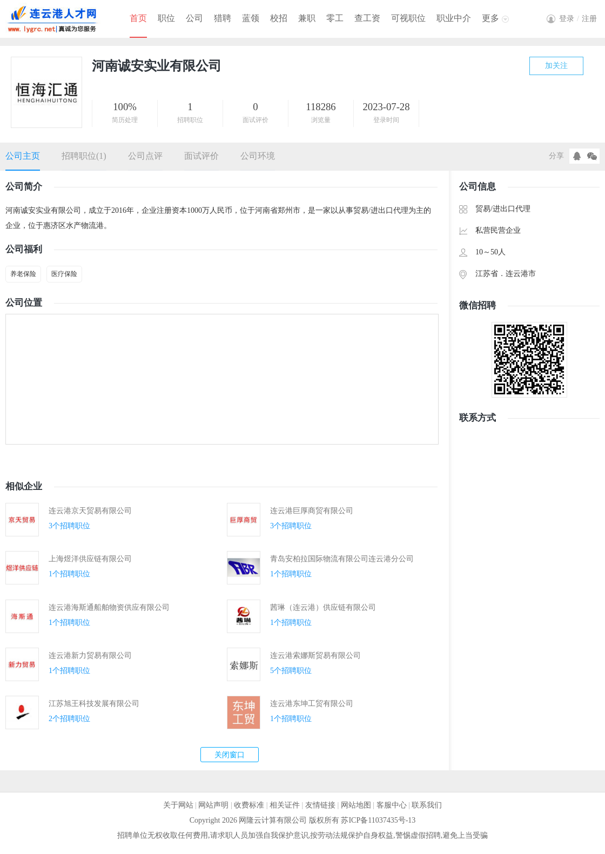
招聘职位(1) (84, 155)
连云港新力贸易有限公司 (90, 655)
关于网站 (178, 805)
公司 (194, 18)
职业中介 (453, 18)
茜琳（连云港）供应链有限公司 (323, 607)
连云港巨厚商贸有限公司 (311, 511)
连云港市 (521, 274)
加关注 (556, 66)
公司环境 (257, 155)
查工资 (367, 18)
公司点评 (145, 155)
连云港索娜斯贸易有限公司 (315, 655)
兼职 (306, 18)
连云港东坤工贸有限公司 (311, 704)
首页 (138, 18)
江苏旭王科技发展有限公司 (94, 704)
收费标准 (249, 805)
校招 (278, 18)
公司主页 (22, 155)
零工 (335, 18)
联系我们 (427, 805)
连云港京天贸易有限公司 (90, 511)
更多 (490, 18)
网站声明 (213, 805)
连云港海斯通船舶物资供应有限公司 (109, 607)
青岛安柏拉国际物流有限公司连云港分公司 (342, 559)
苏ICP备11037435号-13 (378, 820)
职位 (166, 18)
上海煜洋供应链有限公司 (90, 559)
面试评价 (201, 155)
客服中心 (392, 805)
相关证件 (285, 805)
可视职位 (408, 18)
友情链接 (320, 805)
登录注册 (578, 19)
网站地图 (356, 805)
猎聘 (222, 18)
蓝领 (250, 18)
